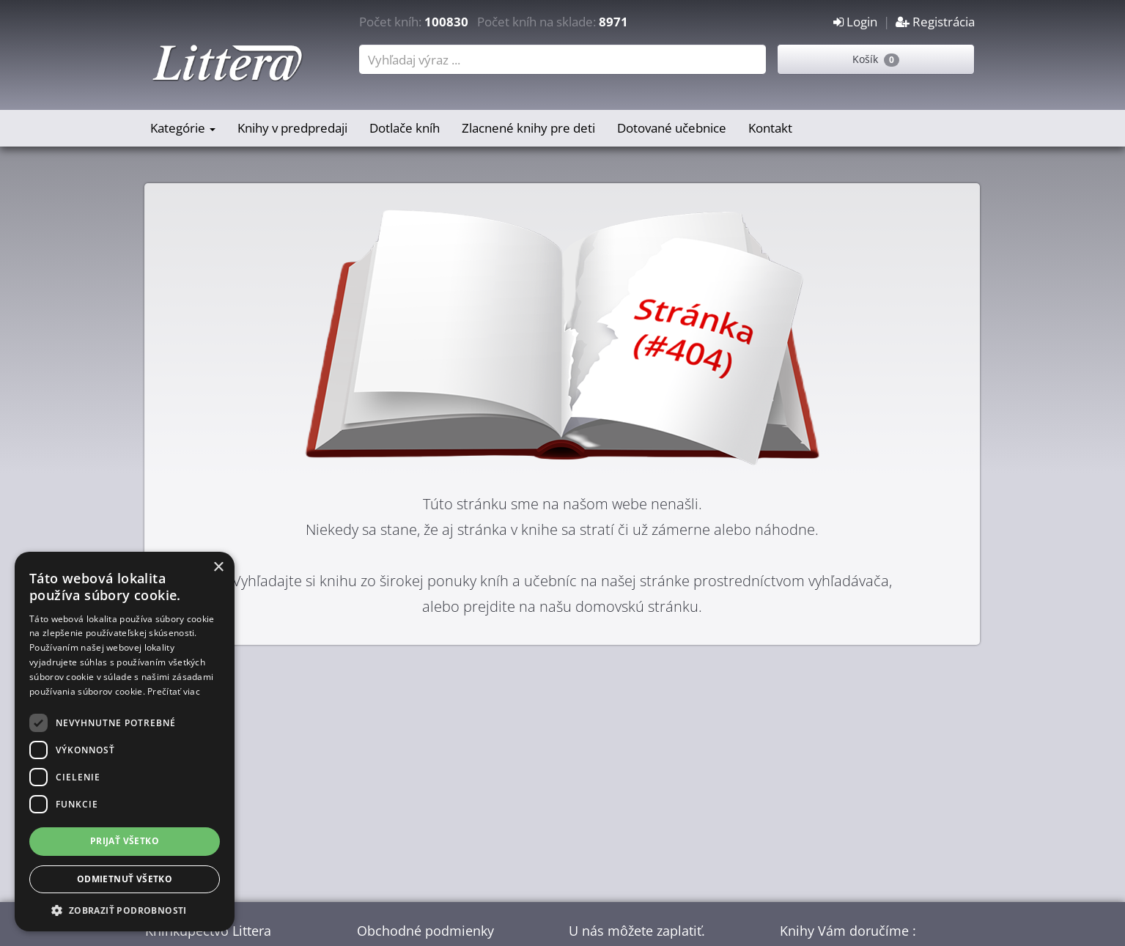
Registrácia (935, 21)
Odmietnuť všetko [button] (124, 879)
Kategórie (182, 127)
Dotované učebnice (671, 127)
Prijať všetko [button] (124, 841)
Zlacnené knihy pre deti (528, 127)
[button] (124, 910)
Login (855, 21)
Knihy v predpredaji (292, 127)
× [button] (218, 567)
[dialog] (125, 741)
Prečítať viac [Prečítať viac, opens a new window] (173, 691)
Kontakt (770, 127)
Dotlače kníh (404, 127)
